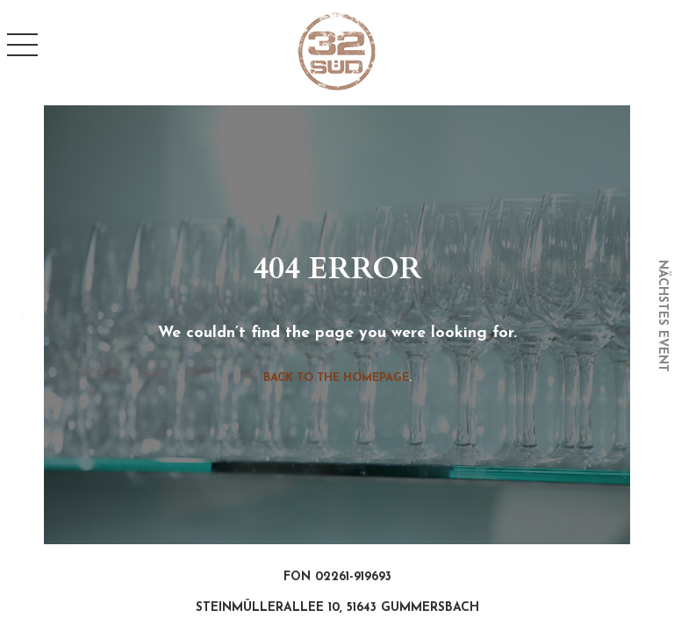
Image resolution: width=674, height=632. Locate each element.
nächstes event (662, 316)
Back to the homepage (336, 378)
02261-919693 (353, 577)
